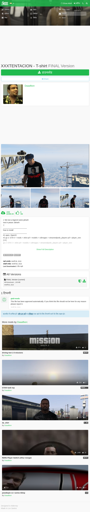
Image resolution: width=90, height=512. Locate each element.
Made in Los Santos (9, 508)
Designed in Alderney (9, 506)
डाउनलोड (45, 72)
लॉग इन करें (22, 314)
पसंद (21, 214)
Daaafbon (30, 86)
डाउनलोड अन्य (10, 214)
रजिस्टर (30, 314)
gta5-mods (15, 299)
